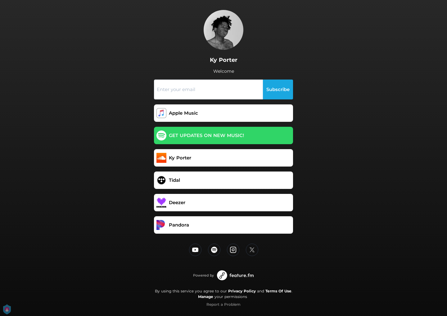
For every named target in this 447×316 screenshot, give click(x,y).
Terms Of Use (278, 291)
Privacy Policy (242, 291)
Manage (205, 296)
